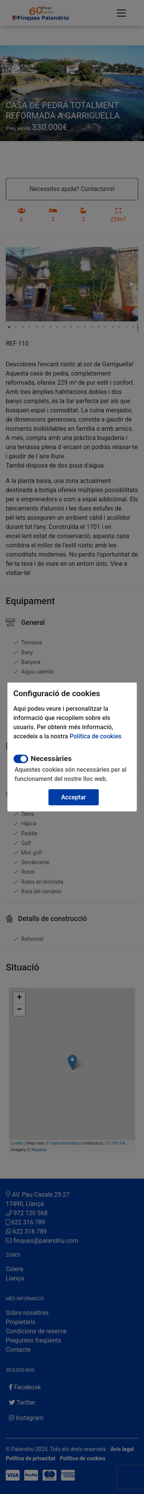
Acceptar (73, 797)
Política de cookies (95, 736)
